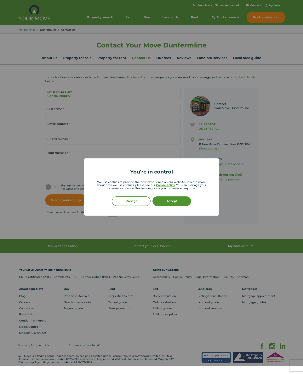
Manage (131, 201)
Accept (172, 201)
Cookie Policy (165, 185)
